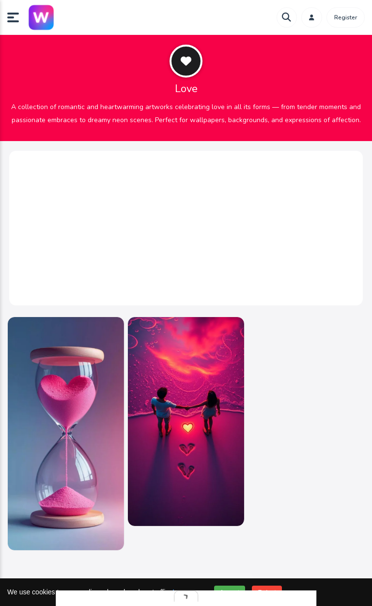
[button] (17, 17)
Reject (267, 592)
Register (345, 17)
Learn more (189, 592)
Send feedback (186, 567)
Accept (230, 592)
